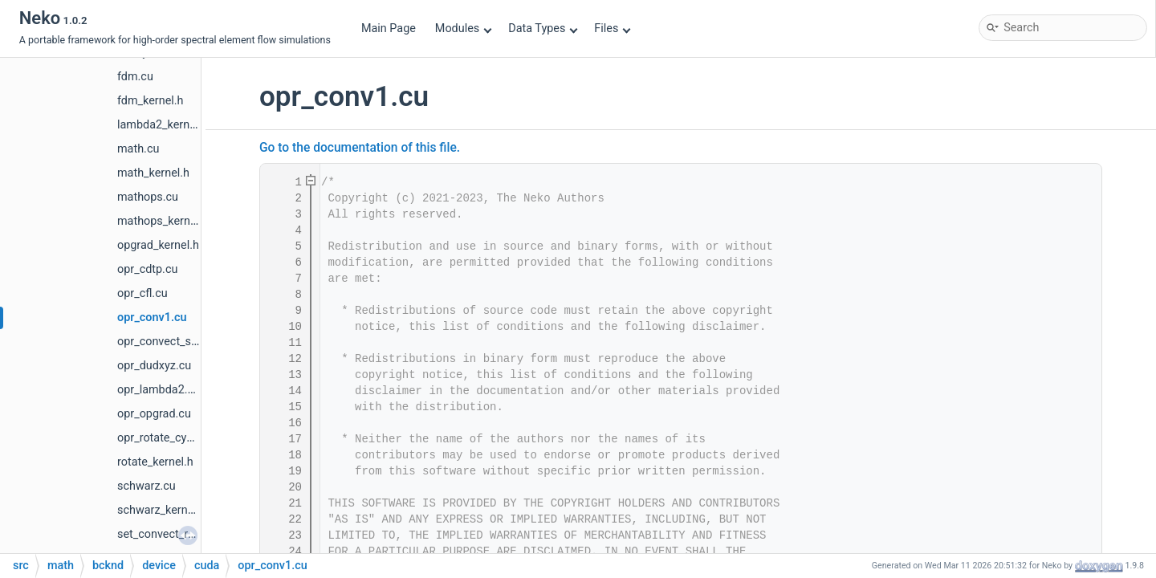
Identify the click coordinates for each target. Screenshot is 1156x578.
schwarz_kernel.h (161, 510)
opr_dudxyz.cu (154, 365)
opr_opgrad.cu (154, 414)
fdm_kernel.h (150, 101)
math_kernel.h (153, 173)
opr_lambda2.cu (158, 390)
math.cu (138, 149)
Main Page (388, 28)
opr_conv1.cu (152, 317)
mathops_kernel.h (163, 221)
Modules (463, 28)
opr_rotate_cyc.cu (162, 438)
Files (612, 28)
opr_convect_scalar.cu (174, 341)
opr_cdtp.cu (147, 269)
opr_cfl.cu (142, 293)
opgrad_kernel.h (158, 245)
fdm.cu (135, 76)
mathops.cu (147, 197)
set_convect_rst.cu (165, 534)
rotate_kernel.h (155, 462)
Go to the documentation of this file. (359, 147)
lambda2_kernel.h (162, 125)
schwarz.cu (146, 486)
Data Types (543, 28)
